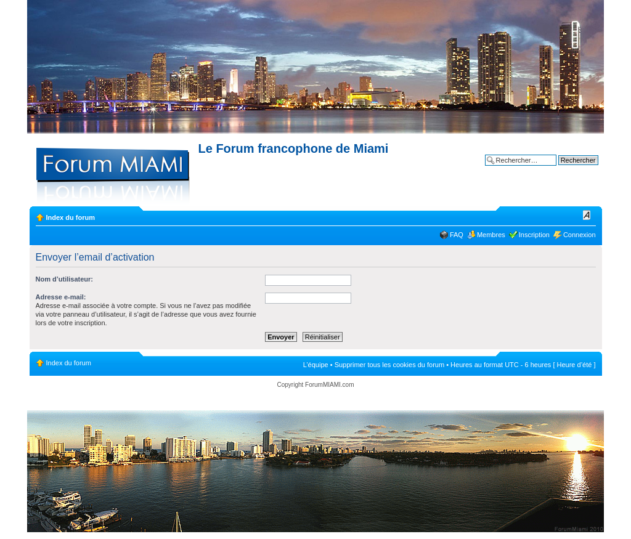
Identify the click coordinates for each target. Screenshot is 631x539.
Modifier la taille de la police (587, 215)
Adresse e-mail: (61, 297)
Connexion (579, 234)
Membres (491, 234)
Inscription (534, 234)
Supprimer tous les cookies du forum (390, 364)
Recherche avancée (568, 169)
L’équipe (315, 364)
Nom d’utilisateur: (65, 279)
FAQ (456, 234)
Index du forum (70, 217)
